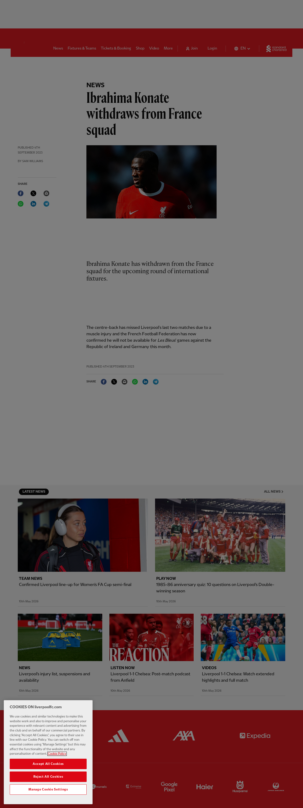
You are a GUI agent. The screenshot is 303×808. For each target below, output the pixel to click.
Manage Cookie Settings (48, 790)
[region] (48, 753)
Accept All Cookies (48, 765)
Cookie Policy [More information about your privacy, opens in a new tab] (57, 755)
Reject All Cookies (48, 778)
